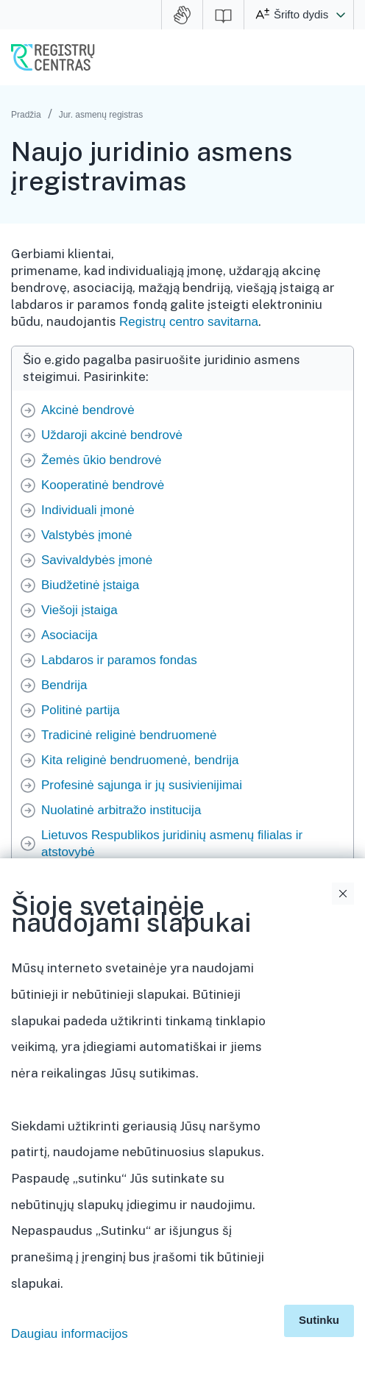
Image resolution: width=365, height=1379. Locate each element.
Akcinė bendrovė (88, 410)
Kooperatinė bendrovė (102, 485)
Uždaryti (343, 894)
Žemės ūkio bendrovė (101, 460)
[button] (341, 15)
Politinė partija (80, 710)
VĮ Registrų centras (53, 57)
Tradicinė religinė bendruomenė (128, 735)
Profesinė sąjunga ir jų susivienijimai (141, 785)
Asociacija (69, 635)
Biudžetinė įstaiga (90, 585)
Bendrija (64, 685)
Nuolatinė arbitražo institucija (121, 810)
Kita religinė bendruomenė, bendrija (139, 760)
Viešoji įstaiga (79, 610)
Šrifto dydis (301, 14)
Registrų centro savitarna (188, 322)
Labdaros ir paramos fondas (119, 660)
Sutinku (319, 1320)
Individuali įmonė (88, 510)
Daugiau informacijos (69, 1334)
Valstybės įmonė (86, 535)
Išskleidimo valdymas (345, 1024)
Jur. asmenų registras (101, 115)
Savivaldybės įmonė (96, 560)
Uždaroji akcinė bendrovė (111, 435)
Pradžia (26, 115)
